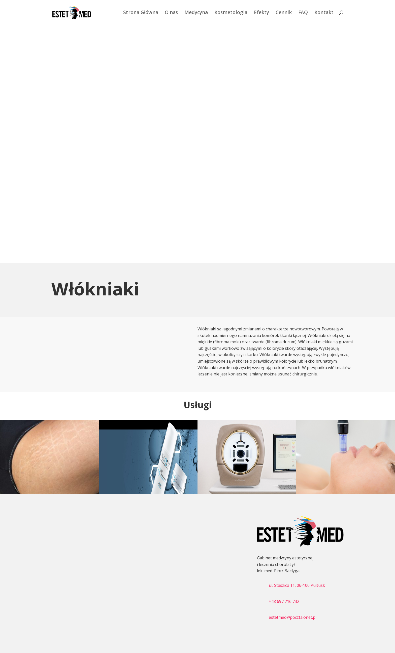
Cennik (284, 13)
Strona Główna (140, 13)
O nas (171, 13)
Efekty (261, 13)
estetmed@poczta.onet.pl (292, 617)
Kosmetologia (230, 13)
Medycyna (196, 13)
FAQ (303, 13)
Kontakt (324, 13)
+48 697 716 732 (284, 601)
